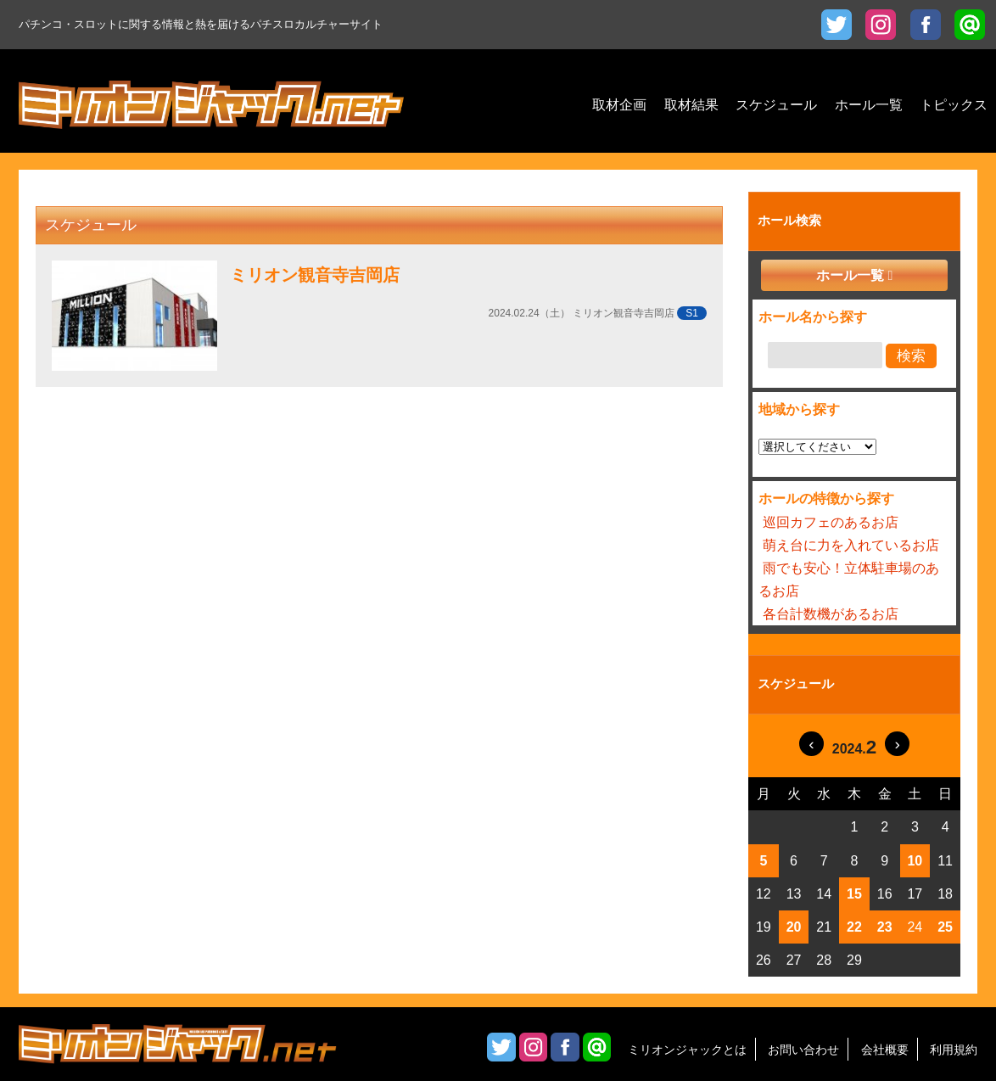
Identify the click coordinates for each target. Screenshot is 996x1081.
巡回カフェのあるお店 (830, 522)
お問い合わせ (803, 1049)
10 (914, 861)
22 (854, 927)
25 (945, 927)
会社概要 (885, 1049)
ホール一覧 (850, 275)
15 (854, 894)
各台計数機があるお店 (830, 614)
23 (884, 927)
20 (794, 927)
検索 (911, 356)
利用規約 (953, 1049)
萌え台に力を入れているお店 (851, 545)
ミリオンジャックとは (687, 1049)
